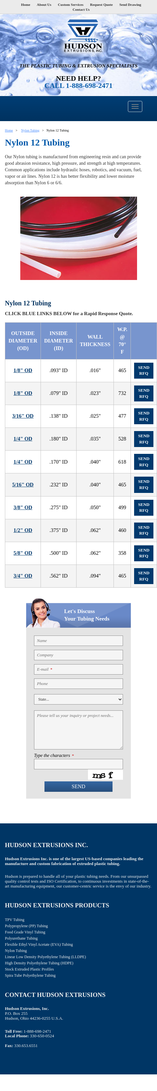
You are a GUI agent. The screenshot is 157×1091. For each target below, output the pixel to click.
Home (25, 5)
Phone (42, 683)
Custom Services (70, 5)
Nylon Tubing (30, 130)
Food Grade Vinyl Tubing (25, 932)
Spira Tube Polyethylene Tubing (30, 975)
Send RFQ (143, 370)
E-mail (44, 669)
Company (45, 654)
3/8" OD (22, 507)
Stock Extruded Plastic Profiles (29, 969)
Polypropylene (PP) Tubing (26, 926)
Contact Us (81, 9)
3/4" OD (22, 576)
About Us (44, 5)
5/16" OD (22, 484)
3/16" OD (22, 416)
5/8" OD (22, 553)
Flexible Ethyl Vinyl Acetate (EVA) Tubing (39, 944)
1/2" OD (22, 530)
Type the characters (54, 755)
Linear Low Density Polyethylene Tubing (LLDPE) (45, 957)
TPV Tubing (14, 919)
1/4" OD (22, 438)
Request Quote (101, 5)
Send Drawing (130, 5)
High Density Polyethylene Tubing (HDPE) (39, 963)
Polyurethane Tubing (21, 938)
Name (42, 640)
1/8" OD (22, 370)
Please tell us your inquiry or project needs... (75, 715)
